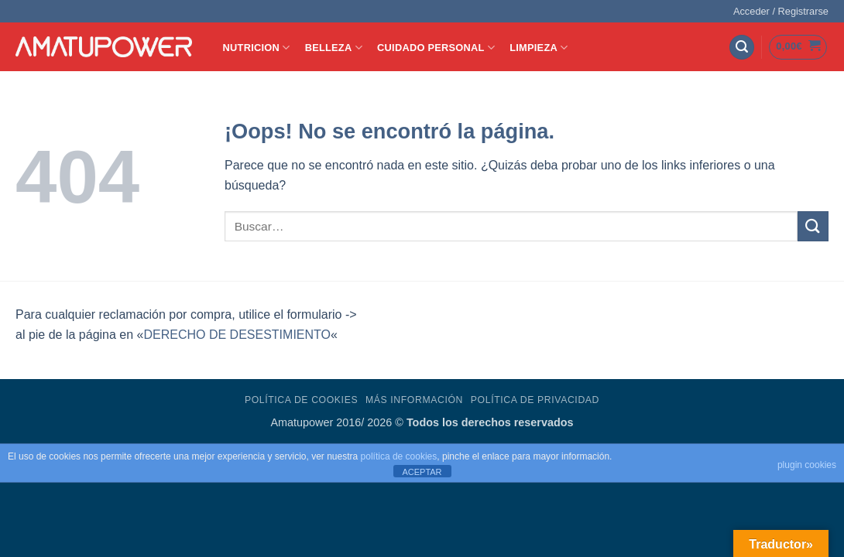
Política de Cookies (301, 400)
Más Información (414, 400)
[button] (781, 12)
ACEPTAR (421, 472)
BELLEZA (333, 47)
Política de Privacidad (535, 400)
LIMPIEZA (538, 47)
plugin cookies (806, 465)
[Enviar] (813, 226)
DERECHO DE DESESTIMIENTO (237, 334)
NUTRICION (256, 47)
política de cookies (399, 456)
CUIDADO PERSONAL (436, 47)
